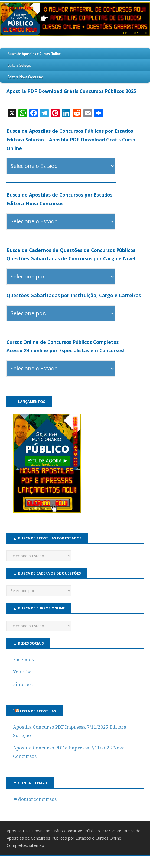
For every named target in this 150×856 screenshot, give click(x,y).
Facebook (23, 659)
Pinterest (23, 684)
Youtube (22, 672)
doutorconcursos (37, 799)
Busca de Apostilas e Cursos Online (34, 53)
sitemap (36, 845)
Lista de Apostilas (38, 711)
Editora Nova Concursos (26, 76)
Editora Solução (19, 65)
